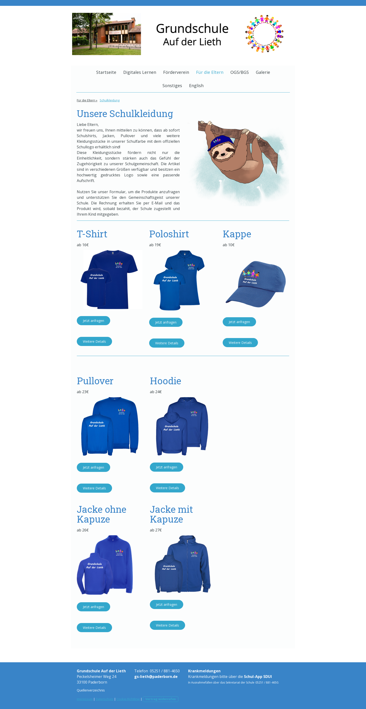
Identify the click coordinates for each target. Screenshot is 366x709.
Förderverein (176, 72)
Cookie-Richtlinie (128, 699)
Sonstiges (172, 85)
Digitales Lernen (139, 72)
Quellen (82, 690)
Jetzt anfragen (93, 320)
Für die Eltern (209, 72)
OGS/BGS (239, 72)
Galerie (263, 72)
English (196, 85)
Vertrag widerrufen (160, 699)
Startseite (106, 72)
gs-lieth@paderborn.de (156, 676)
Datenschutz (104, 699)
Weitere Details (94, 341)
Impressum (85, 699)
